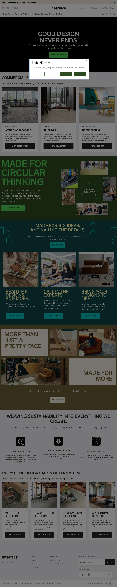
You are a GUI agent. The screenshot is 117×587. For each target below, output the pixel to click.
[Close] (86, 61)
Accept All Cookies (80, 74)
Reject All (66, 74)
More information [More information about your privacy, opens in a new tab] (57, 69)
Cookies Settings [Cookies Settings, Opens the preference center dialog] (38, 74)
